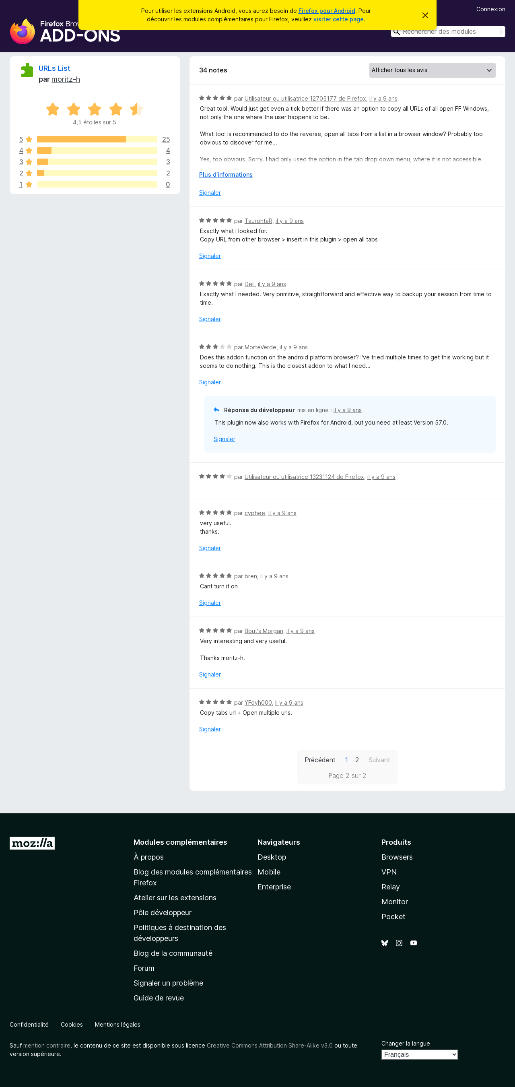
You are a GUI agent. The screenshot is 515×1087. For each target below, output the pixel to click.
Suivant (379, 760)
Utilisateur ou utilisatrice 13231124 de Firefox (304, 476)
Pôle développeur (163, 912)
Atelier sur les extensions (175, 897)
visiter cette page (338, 19)
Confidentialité (29, 1024)
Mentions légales (117, 1024)
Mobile (269, 872)
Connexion (490, 9)
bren (251, 576)
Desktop (272, 857)
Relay (390, 887)
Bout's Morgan (264, 630)
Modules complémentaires (180, 842)
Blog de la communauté (173, 953)
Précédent (320, 760)
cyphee (255, 512)
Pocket (393, 916)
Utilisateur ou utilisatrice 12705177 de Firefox (305, 98)
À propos (149, 857)
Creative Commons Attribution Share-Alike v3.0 (270, 1045)
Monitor (394, 901)
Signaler (210, 192)
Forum (144, 968)
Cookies (72, 1024)
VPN (389, 872)
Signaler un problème (168, 983)
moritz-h (66, 79)
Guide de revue (159, 998)
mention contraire (46, 1045)
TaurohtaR (258, 220)
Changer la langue (405, 1043)
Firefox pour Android (327, 10)
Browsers (397, 857)
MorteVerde (260, 347)
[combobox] (448, 31)
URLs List (54, 68)
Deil (250, 284)
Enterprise (274, 887)
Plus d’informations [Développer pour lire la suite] (226, 174)
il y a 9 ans (383, 98)
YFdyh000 (258, 702)
